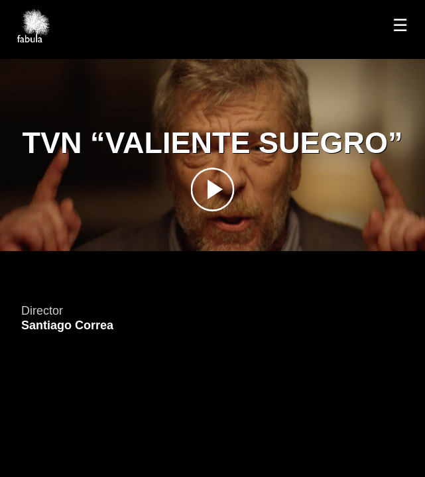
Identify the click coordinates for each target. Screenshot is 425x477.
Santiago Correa (67, 325)
